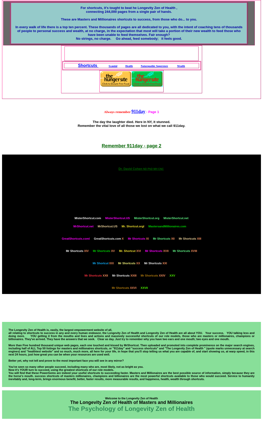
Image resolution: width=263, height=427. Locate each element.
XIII (190, 238)
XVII (157, 250)
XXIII (124, 275)
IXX (103, 263)
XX (129, 263)
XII (164, 238)
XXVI (124, 287)
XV (104, 250)
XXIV (153, 275)
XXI (155, 263)
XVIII (185, 250)
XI (138, 238)
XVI (130, 250)
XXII (96, 275)
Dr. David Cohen (141, 169)
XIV (77, 250)
